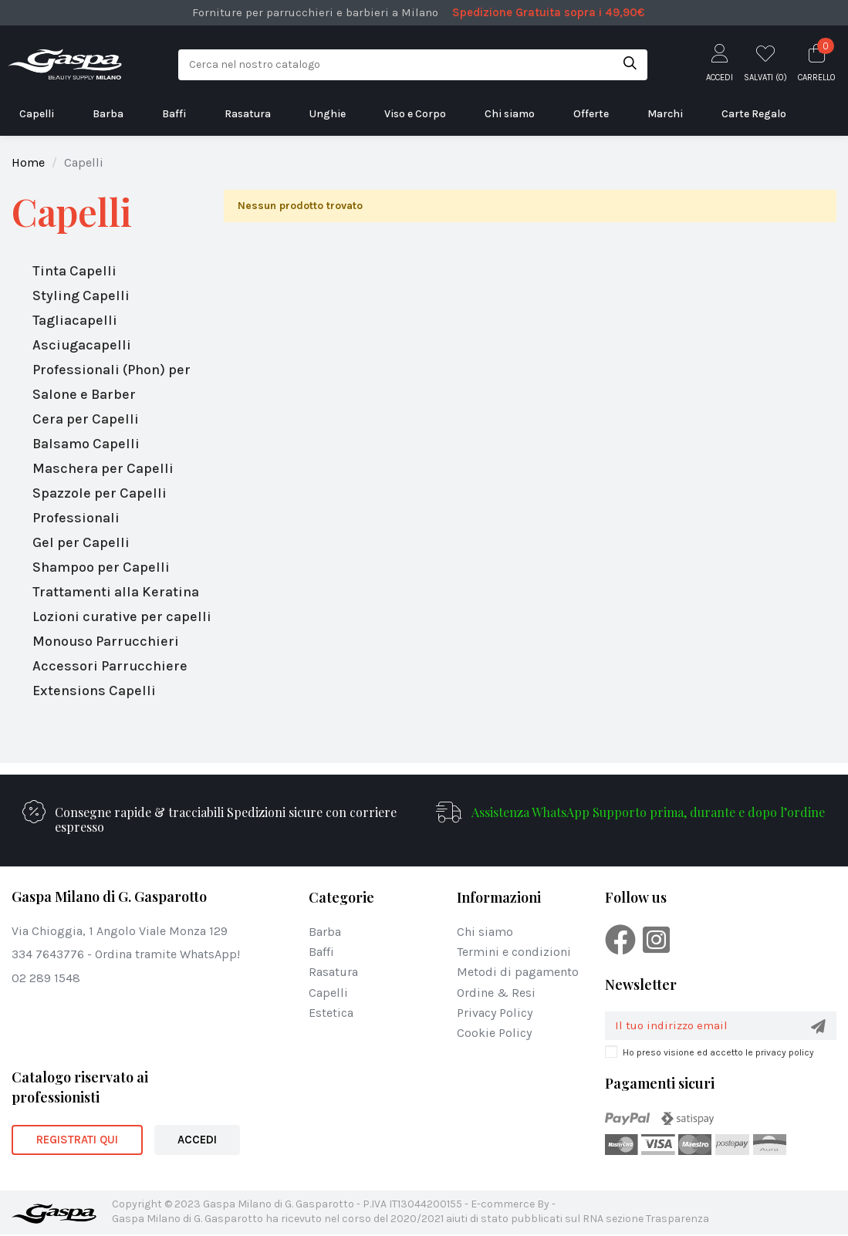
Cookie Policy (494, 1032)
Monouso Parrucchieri (105, 641)
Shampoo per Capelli (101, 567)
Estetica (331, 1012)
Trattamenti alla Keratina (115, 591)
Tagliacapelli (74, 320)
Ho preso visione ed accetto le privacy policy (718, 1054)
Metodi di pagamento (518, 971)
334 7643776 (48, 954)
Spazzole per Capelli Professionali (99, 505)
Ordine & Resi (496, 992)
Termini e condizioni (514, 951)
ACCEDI (197, 1141)
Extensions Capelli (94, 690)
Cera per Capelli (85, 418)
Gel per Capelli (81, 542)
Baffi (321, 951)
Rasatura (333, 971)
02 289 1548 (46, 978)
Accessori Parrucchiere (110, 665)
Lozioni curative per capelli (121, 616)
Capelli (72, 212)
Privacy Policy (494, 1012)
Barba (325, 931)
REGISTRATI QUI (77, 1141)
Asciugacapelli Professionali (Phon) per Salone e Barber (111, 369)
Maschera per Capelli (103, 468)
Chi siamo (485, 931)
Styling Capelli (81, 295)
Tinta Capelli (74, 270)
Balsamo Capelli (86, 443)
